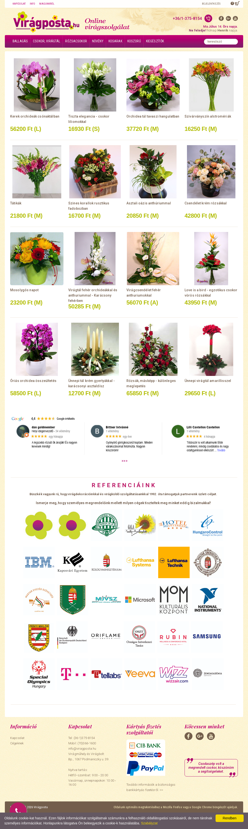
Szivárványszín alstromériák (208, 116)
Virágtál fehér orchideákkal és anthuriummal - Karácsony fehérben (92, 295)
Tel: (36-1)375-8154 (81, 738)
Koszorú (134, 41)
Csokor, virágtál (46, 41)
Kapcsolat (19, 3)
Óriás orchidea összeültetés (33, 381)
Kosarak (115, 41)
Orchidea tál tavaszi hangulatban (152, 116)
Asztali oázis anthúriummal (148, 203)
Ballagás (20, 41)
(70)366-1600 (87, 743)
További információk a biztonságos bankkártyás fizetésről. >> (150, 787)
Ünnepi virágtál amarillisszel (208, 381)
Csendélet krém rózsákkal (206, 203)
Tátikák (15, 203)
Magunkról (46, 3)
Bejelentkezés (211, 3)
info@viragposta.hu (82, 748)
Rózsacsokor (76, 41)
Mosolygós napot (24, 290)
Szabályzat (149, 823)
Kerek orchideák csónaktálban (34, 116)
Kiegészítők (155, 41)
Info (32, 3)
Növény (97, 41)
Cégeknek (16, 743)
